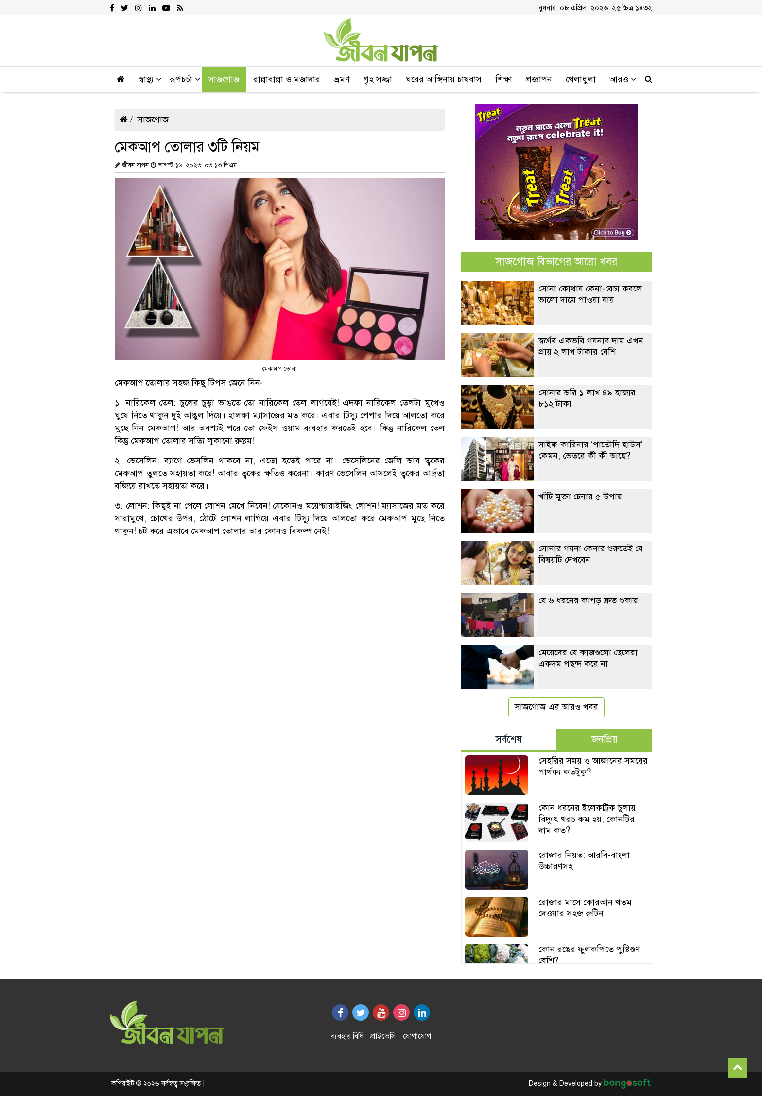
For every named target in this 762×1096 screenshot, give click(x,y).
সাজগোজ (153, 119)
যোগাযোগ (417, 1036)
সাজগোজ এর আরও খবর (556, 707)
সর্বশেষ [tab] (509, 740)
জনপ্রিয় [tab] (604, 740)
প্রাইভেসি (383, 1036)
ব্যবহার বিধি (347, 1036)
